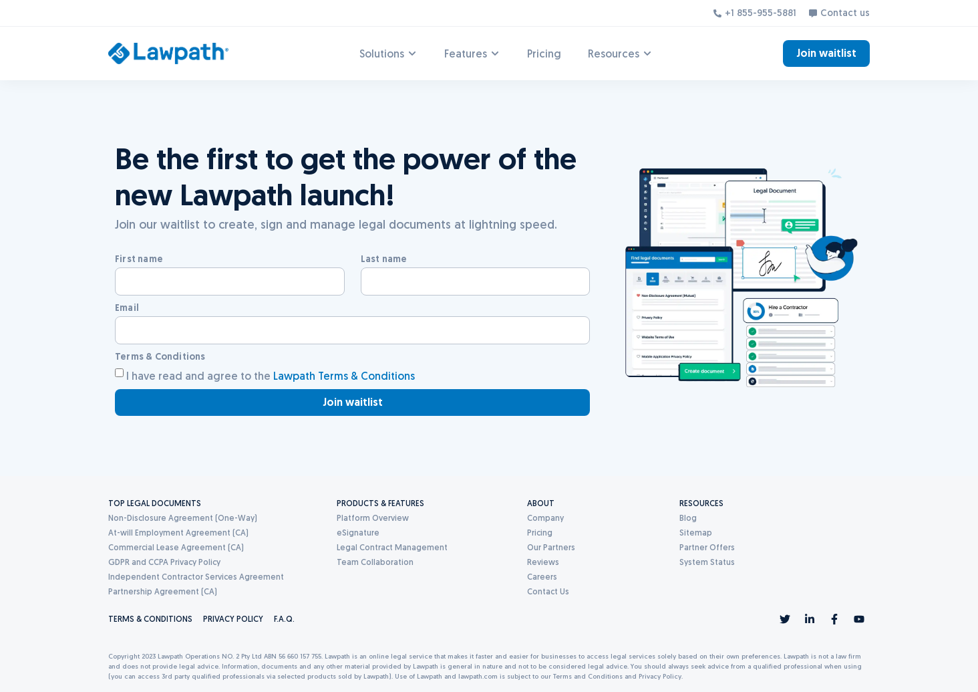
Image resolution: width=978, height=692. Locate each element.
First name (139, 259)
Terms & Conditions (160, 356)
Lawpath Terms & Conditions (344, 375)
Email (127, 308)
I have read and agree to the (270, 375)
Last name (384, 259)
